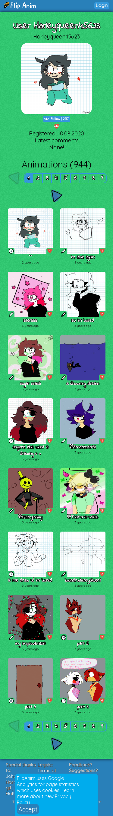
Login (102, 5)
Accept (27, 809)
